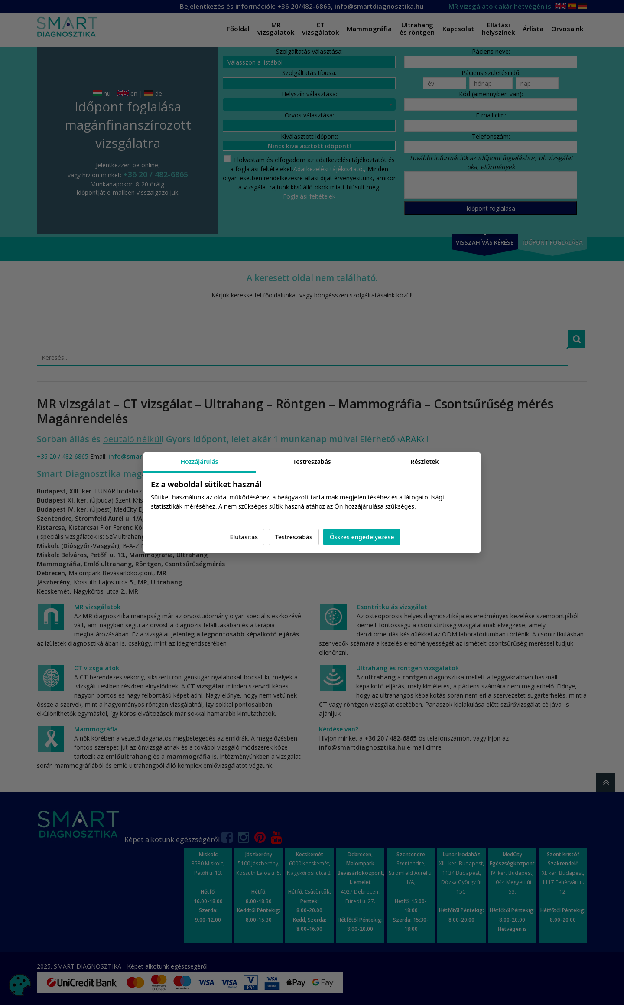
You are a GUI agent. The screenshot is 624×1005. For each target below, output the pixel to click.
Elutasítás (244, 537)
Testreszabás (293, 537)
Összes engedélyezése (362, 537)
